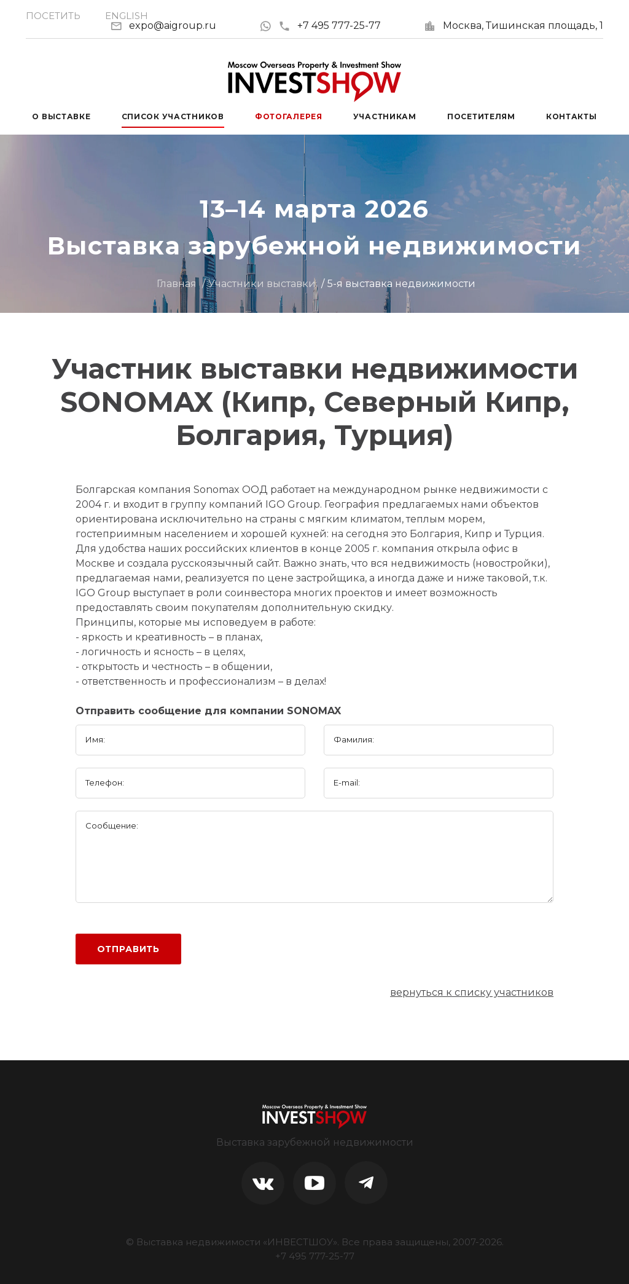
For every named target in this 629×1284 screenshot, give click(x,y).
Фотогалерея (288, 116)
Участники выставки (262, 283)
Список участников (173, 116)
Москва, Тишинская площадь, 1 (523, 25)
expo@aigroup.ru (172, 25)
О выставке (61, 116)
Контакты (571, 116)
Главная (177, 283)
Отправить (128, 949)
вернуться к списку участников (471, 992)
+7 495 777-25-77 (329, 25)
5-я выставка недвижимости (401, 283)
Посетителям (481, 116)
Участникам (384, 116)
